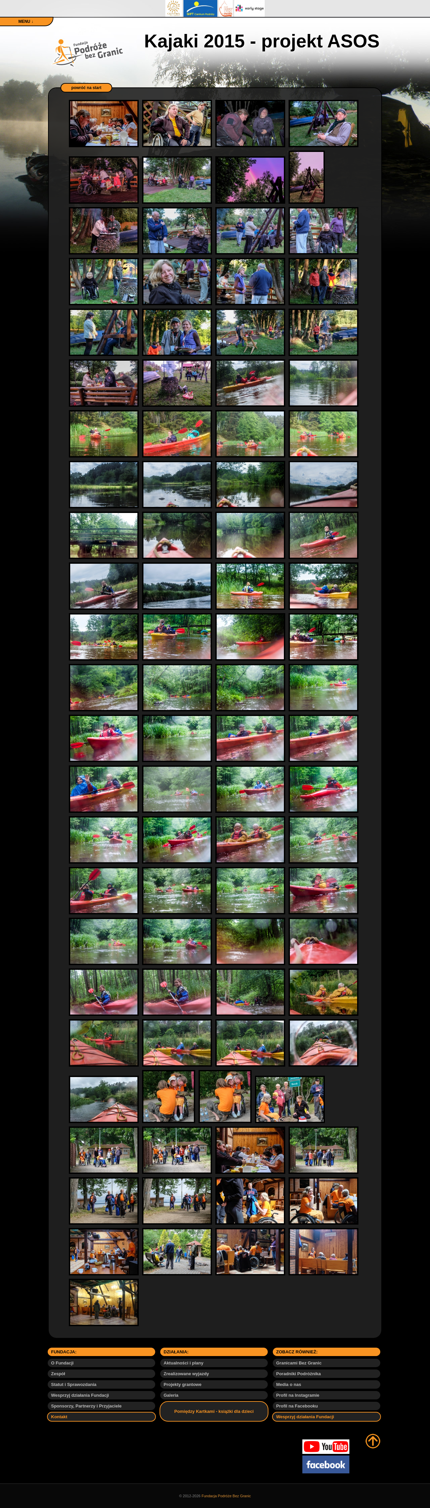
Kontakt (59, 1416)
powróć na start (86, 87)
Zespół (58, 1373)
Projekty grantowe (183, 1384)
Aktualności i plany (183, 1362)
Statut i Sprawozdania (73, 1384)
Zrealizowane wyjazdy (186, 1373)
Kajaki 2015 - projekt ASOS (262, 41)
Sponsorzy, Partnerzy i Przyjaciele (86, 1405)
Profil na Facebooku (297, 1405)
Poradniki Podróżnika (298, 1373)
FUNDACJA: (64, 1351)
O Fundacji (62, 1362)
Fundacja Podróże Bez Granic (226, 1496)
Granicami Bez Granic (298, 1362)
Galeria (171, 1395)
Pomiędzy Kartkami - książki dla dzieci (214, 1411)
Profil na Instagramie (297, 1395)
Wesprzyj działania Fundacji (80, 1395)
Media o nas (288, 1384)
